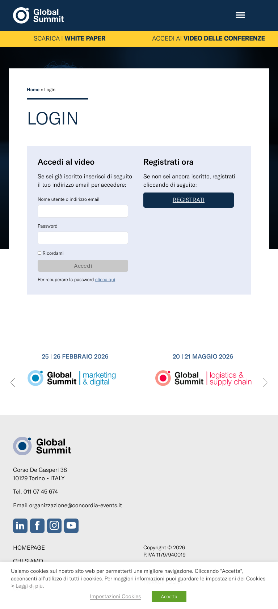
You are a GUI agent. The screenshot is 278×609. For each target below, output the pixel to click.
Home (33, 89)
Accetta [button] (169, 596)
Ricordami (51, 253)
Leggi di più (29, 585)
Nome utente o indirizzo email (69, 199)
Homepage (29, 547)
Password (48, 226)
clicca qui (105, 279)
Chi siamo (28, 561)
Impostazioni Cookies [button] (115, 596)
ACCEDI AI (208, 38)
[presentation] (12, 383)
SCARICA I (69, 38)
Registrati (189, 199)
